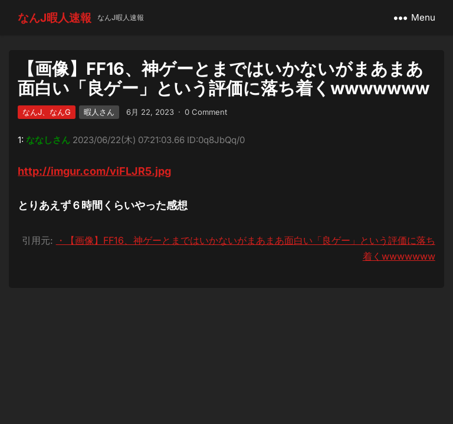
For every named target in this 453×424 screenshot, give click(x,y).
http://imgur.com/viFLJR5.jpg (94, 171)
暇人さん (99, 112)
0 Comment (206, 112)
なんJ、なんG (46, 112)
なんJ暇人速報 (54, 18)
